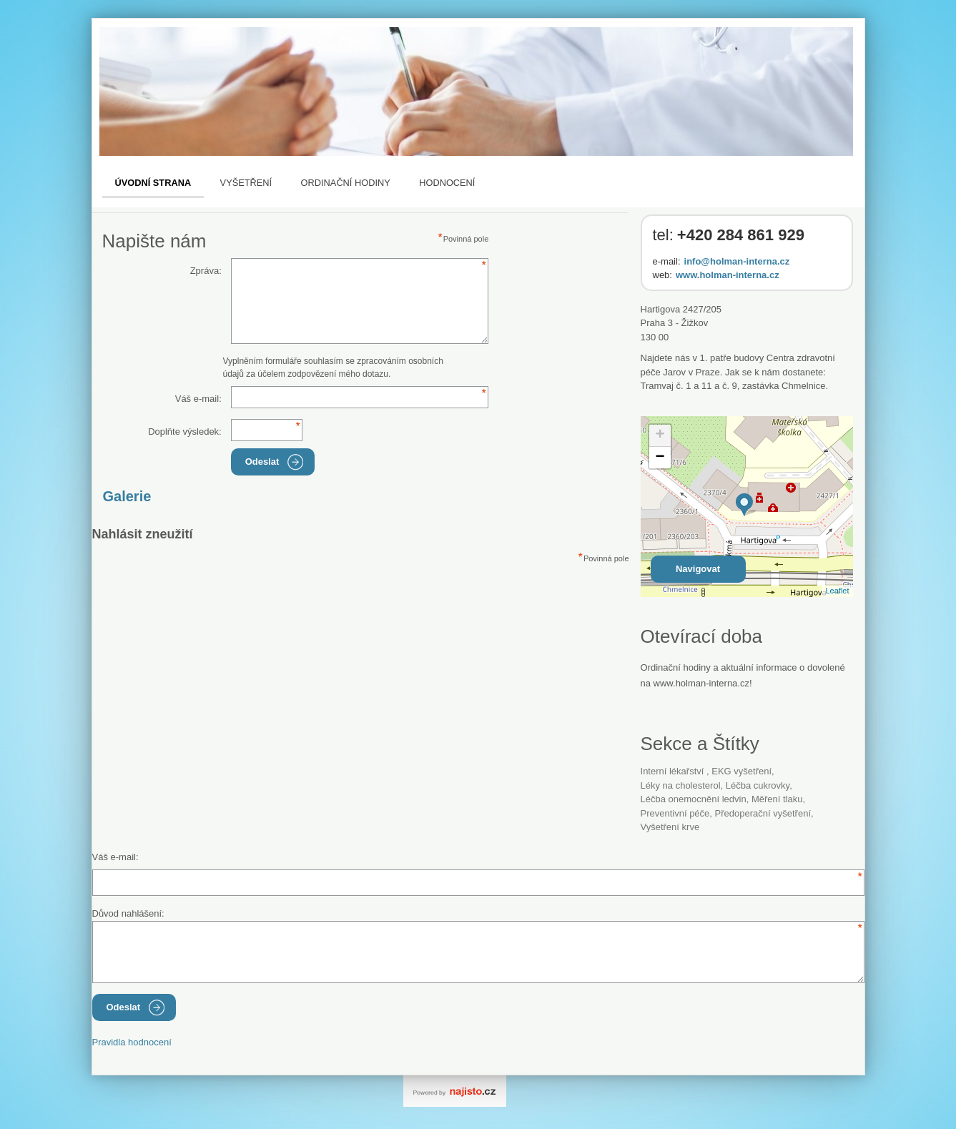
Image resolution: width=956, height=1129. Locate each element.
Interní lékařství (674, 771)
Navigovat (698, 568)
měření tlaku (777, 799)
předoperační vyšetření (763, 813)
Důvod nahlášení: (128, 913)
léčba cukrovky (757, 785)
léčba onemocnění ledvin (693, 799)
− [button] (659, 457)
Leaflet (837, 590)
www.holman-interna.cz (727, 275)
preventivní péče (675, 813)
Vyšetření (246, 182)
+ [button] (659, 435)
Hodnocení (447, 182)
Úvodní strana (153, 182)
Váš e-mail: (198, 398)
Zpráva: (206, 270)
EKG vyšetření (741, 771)
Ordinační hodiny (345, 182)
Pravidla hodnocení (132, 1042)
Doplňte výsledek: (185, 431)
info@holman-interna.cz (737, 261)
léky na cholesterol (681, 785)
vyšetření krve (670, 827)
